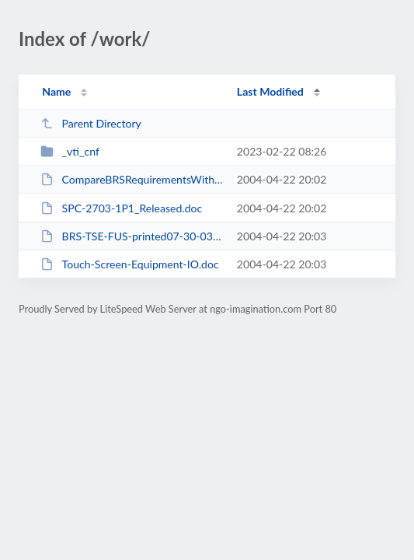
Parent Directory (90, 123)
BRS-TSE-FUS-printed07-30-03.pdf (131, 236)
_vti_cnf (69, 151)
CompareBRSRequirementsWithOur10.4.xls (131, 179)
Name (56, 91)
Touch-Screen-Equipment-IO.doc (129, 264)
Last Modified (270, 91)
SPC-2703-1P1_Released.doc (121, 208)
